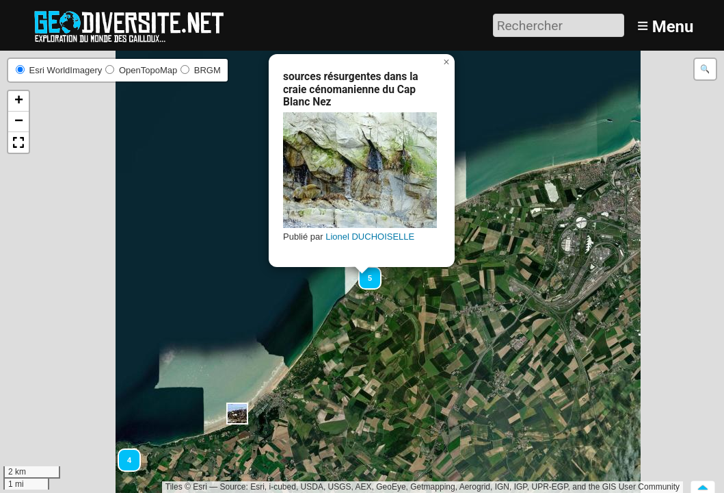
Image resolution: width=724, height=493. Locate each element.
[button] (237, 414)
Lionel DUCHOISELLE (369, 236)
